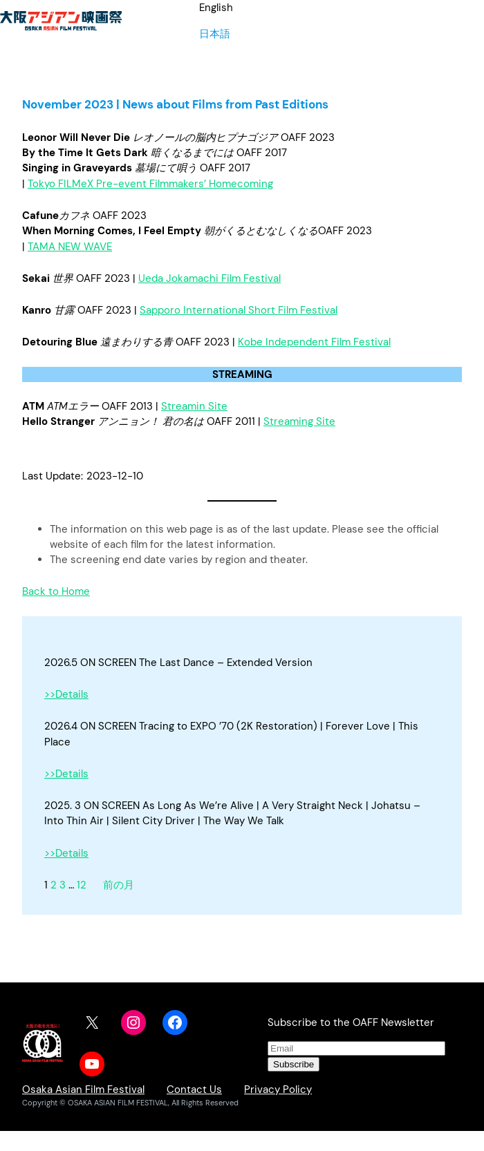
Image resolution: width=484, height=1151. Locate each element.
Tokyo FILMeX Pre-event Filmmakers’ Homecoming (150, 184)
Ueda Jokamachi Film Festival (209, 278)
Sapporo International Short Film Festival (238, 310)
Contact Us (194, 1089)
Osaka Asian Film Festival (83, 1089)
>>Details (66, 694)
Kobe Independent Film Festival (314, 342)
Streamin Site (194, 406)
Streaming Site (299, 421)
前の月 (118, 885)
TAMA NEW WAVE (70, 247)
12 (81, 885)
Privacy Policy (278, 1089)
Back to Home (56, 591)
